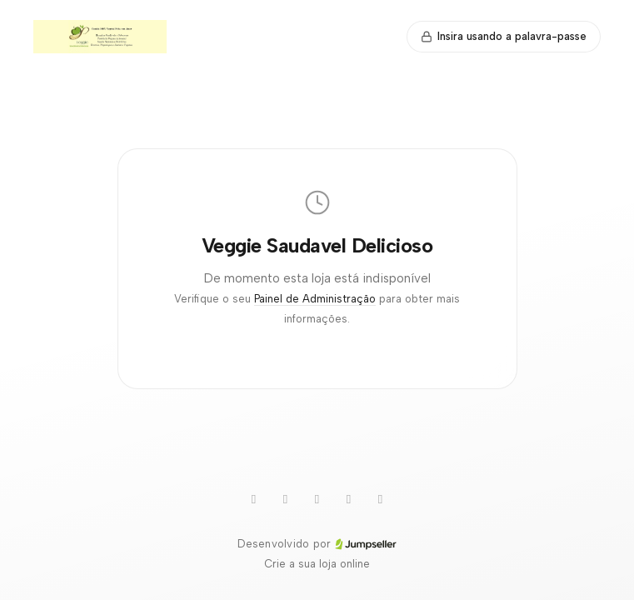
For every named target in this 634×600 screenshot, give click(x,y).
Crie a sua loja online (317, 564)
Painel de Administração (315, 298)
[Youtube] (254, 499)
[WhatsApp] (286, 499)
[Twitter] (317, 499)
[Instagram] (349, 499)
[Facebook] (381, 499)
